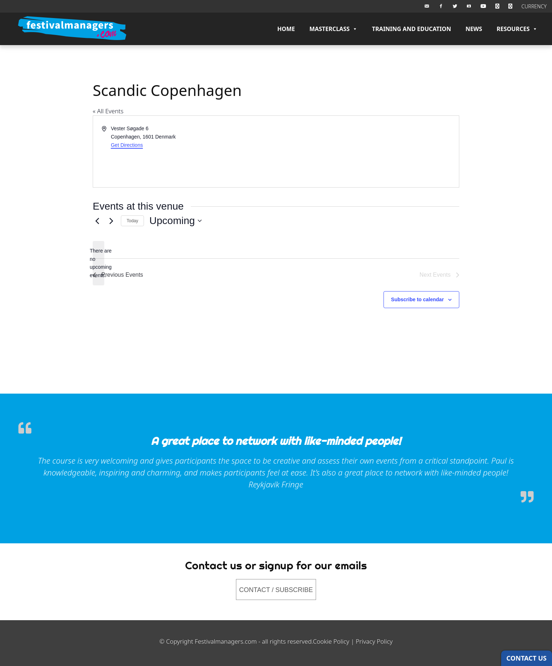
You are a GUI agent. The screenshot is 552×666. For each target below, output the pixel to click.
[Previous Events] (97, 220)
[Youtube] (483, 6)
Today (132, 220)
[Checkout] (510, 6)
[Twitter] (455, 6)
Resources (517, 28)
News (473, 29)
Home (286, 29)
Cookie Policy (331, 641)
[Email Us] (427, 6)
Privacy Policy (374, 641)
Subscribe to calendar (417, 299)
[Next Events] (111, 220)
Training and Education (411, 29)
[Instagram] (469, 6)
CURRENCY (534, 6)
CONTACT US (527, 658)
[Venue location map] (367, 151)
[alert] (98, 263)
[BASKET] (497, 6)
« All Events (108, 111)
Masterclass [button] (333, 28)
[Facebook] (441, 6)
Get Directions (127, 145)
